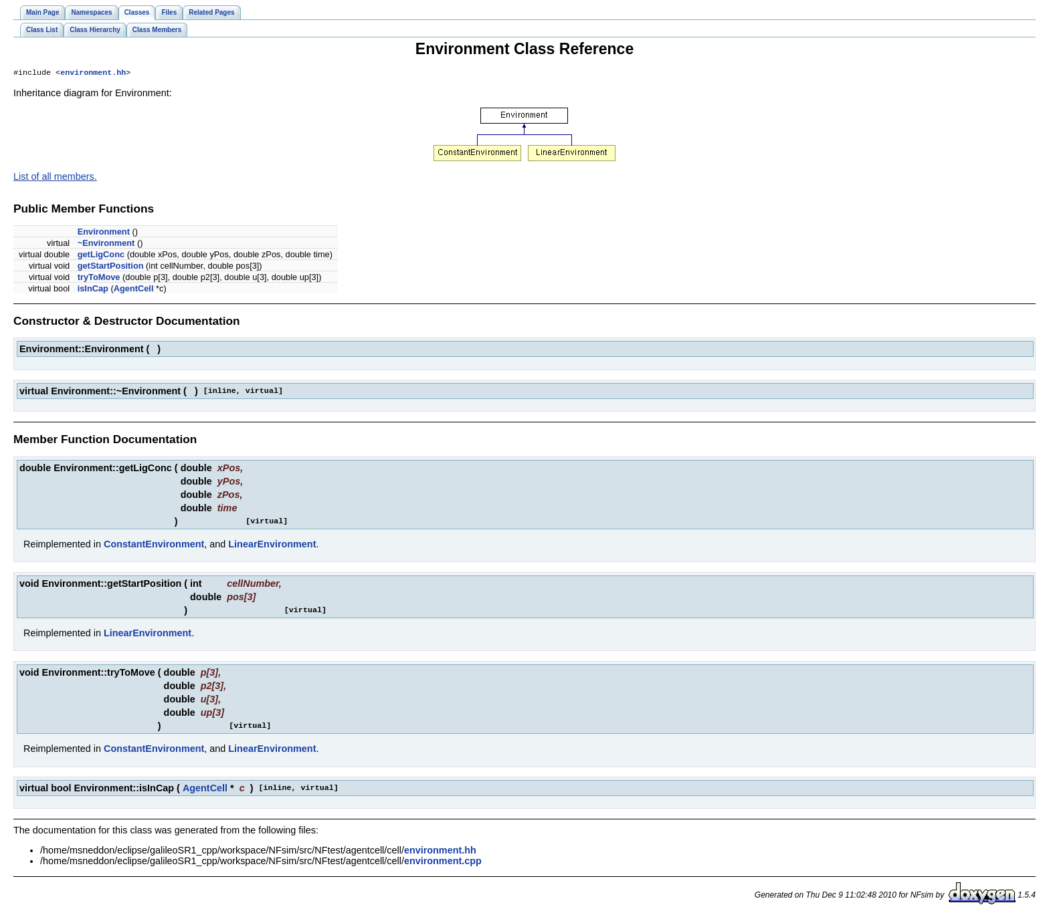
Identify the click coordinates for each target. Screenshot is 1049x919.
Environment (104, 233)
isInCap (93, 290)
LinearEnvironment (272, 545)
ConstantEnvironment (154, 545)
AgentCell (134, 290)
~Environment (106, 244)
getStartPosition (111, 267)
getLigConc (101, 256)
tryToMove (99, 278)
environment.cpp (443, 862)
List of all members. (55, 177)
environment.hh (93, 73)
